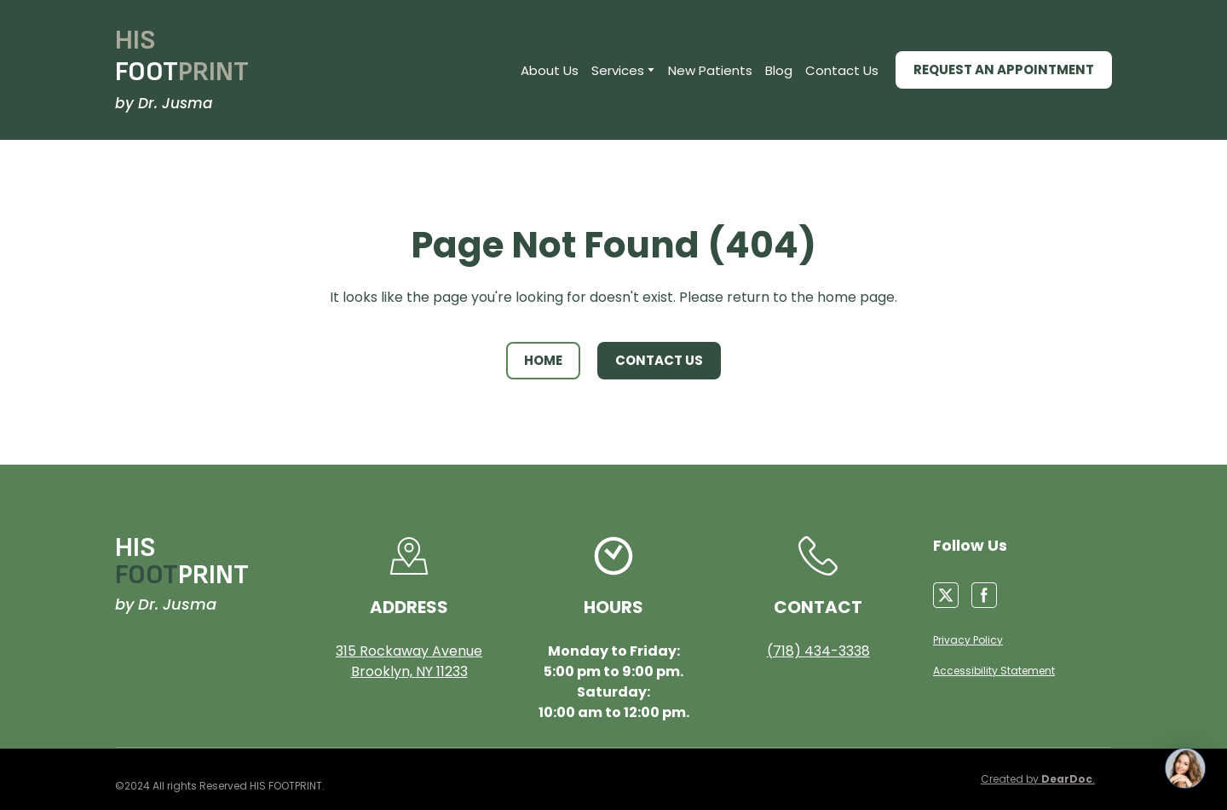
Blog (778, 70)
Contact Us (841, 70)
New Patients (710, 70)
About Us (550, 70)
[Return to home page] (182, 57)
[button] (1004, 70)
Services (617, 70)
